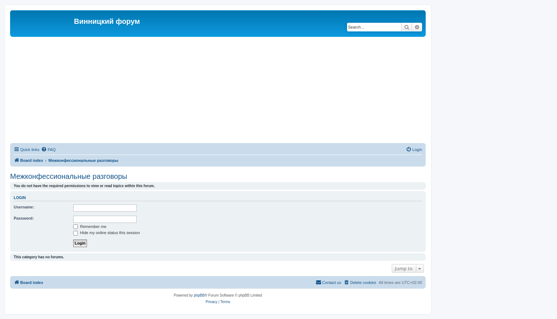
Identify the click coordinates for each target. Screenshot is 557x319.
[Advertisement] (218, 91)
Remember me (89, 226)
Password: (24, 218)
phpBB (199, 295)
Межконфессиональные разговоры (68, 176)
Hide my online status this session (106, 232)
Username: (24, 207)
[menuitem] (48, 149)
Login (20, 197)
